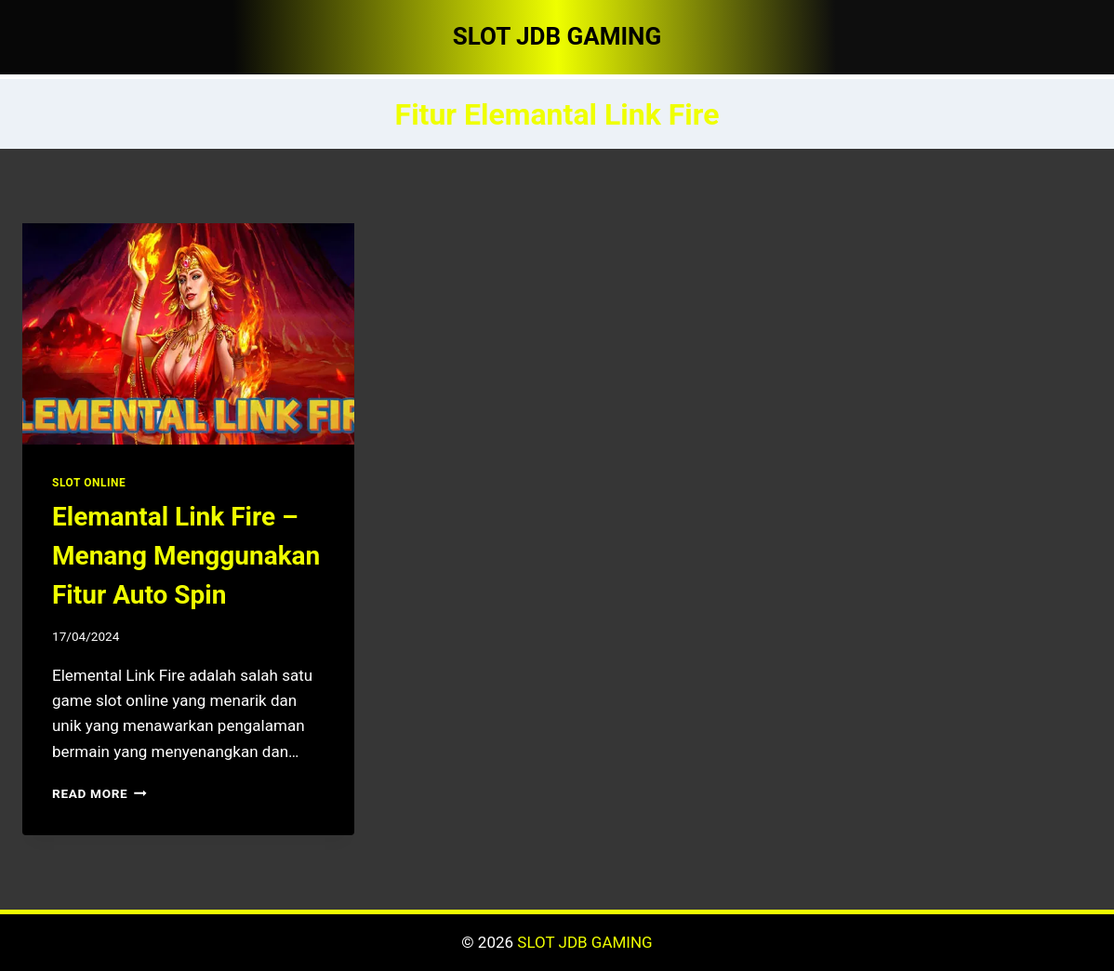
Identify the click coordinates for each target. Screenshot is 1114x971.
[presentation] (188, 334)
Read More (99, 793)
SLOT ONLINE (89, 482)
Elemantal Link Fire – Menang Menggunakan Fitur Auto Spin (186, 555)
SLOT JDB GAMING (584, 942)
